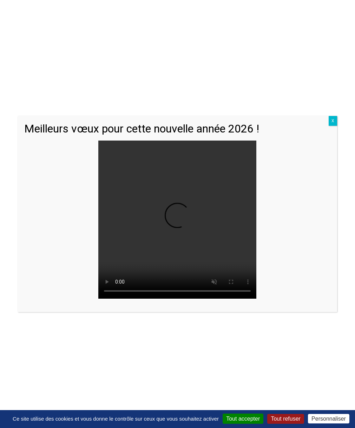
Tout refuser (285, 419)
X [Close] (332, 120)
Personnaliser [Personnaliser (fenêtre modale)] (328, 419)
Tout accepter (243, 419)
